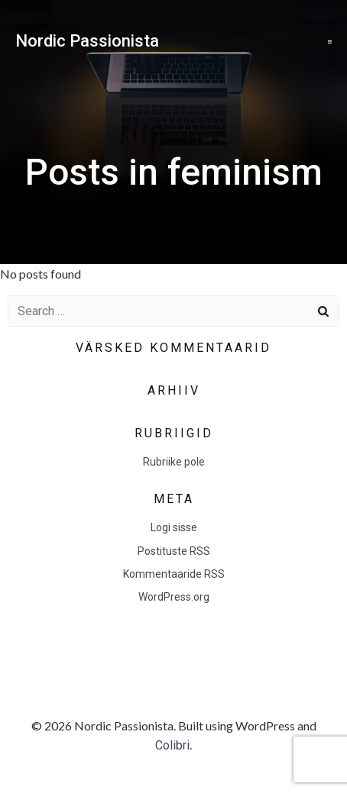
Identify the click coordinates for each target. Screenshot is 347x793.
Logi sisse (174, 527)
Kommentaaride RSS (174, 574)
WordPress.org (173, 597)
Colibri (172, 745)
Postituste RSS (174, 551)
